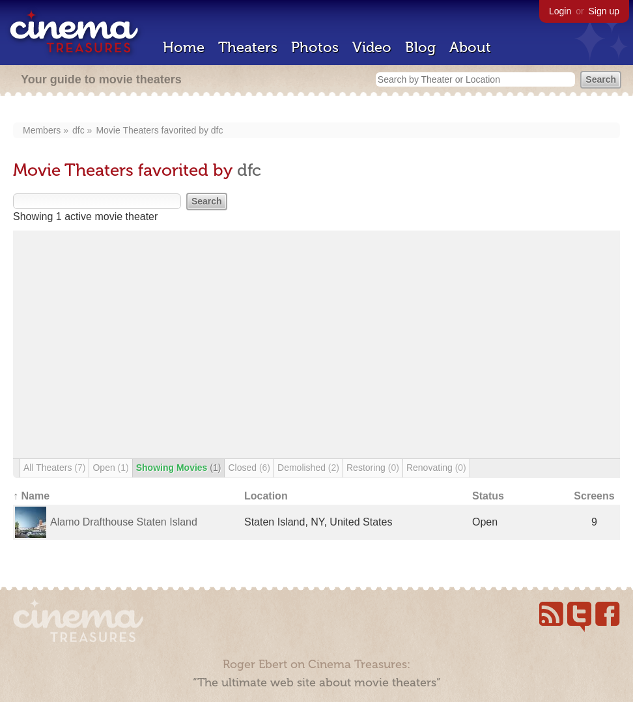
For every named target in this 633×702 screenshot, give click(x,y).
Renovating (436, 467)
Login (560, 11)
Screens (594, 495)
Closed (249, 467)
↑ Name (31, 495)
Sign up (604, 11)
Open (110, 467)
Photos (315, 47)
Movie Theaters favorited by (153, 130)
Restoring (372, 467)
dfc (78, 130)
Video (371, 47)
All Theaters (54, 467)
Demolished (308, 467)
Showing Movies (178, 467)
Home (183, 47)
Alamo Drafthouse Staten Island (123, 521)
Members (42, 130)
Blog (420, 47)
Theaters (247, 47)
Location (266, 495)
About (470, 47)
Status (488, 495)
